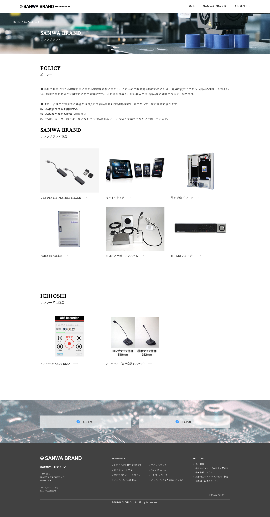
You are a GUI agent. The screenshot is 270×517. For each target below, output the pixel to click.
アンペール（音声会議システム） (167, 479)
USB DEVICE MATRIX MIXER (128, 464)
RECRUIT (187, 422)
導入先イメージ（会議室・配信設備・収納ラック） (212, 470)
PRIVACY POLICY (217, 495)
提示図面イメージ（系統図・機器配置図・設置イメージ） (212, 478)
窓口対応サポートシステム (127, 474)
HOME (190, 6)
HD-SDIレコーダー (160, 474)
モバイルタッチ (159, 464)
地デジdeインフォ (123, 469)
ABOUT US (242, 6)
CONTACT (88, 422)
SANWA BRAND (214, 6)
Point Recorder (159, 469)
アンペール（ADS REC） (126, 479)
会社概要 (199, 464)
